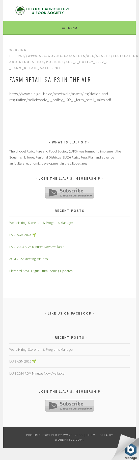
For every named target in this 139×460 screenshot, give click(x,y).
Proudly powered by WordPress (54, 435)
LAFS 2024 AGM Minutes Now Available (36, 246)
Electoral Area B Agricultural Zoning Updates (40, 271)
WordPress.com (69, 439)
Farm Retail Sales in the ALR (50, 79)
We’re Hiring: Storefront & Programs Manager (41, 222)
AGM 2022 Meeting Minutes (28, 259)
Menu (72, 27)
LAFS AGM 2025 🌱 (22, 234)
